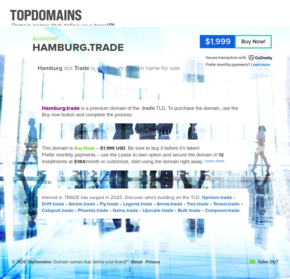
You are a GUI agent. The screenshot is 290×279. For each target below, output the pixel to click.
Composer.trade (222, 210)
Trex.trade (198, 204)
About (136, 261)
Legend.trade (137, 204)
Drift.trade (53, 204)
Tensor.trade (226, 204)
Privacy (153, 261)
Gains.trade (125, 210)
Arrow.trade (169, 204)
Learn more (260, 64)
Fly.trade (109, 204)
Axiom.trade (82, 204)
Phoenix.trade (93, 210)
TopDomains (39, 261)
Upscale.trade (157, 210)
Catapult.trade (58, 210)
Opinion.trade (217, 197)
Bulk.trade (189, 210)
